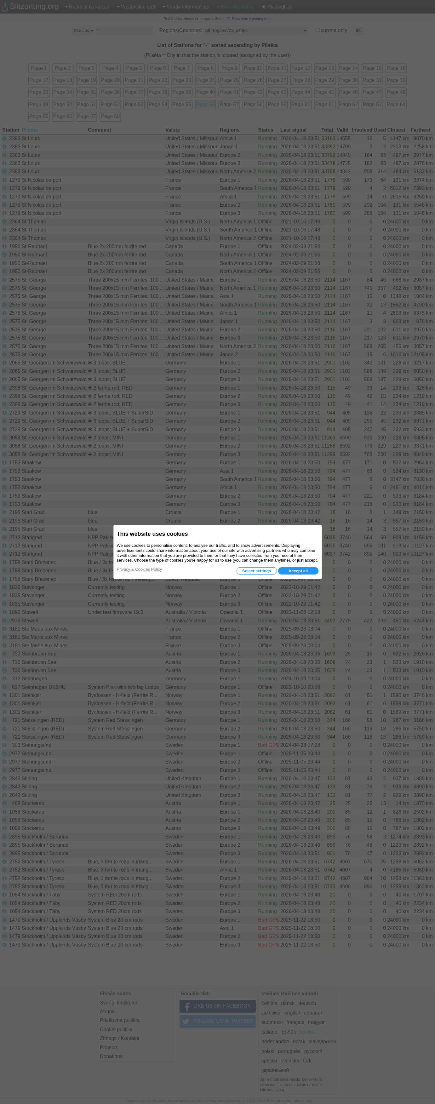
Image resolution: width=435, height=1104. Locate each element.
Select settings (256, 571)
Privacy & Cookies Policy (139, 569)
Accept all (298, 571)
